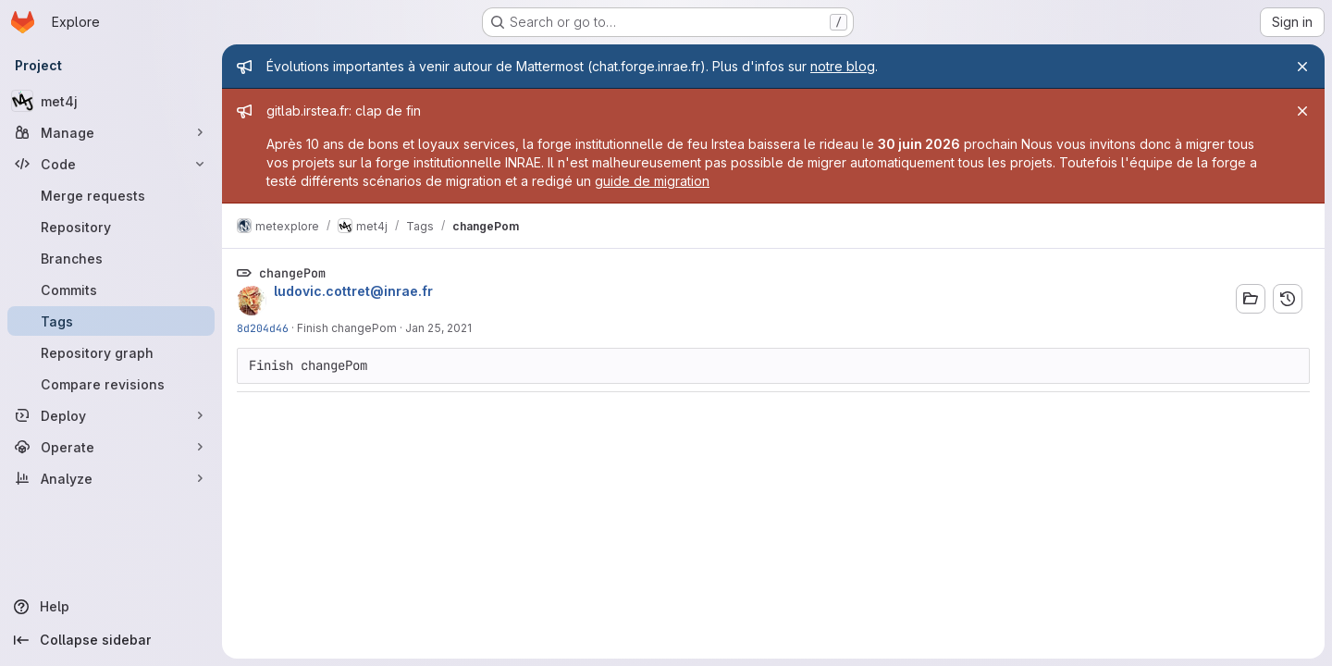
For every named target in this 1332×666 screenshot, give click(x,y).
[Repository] (111, 226)
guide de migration (652, 181)
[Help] (111, 607)
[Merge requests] (111, 195)
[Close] (1302, 67)
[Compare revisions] (111, 384)
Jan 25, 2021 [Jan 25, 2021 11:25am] (438, 328)
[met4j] (111, 101)
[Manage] (111, 132)
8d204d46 (263, 328)
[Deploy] (111, 415)
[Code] (111, 164)
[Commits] (111, 289)
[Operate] (111, 447)
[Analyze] (111, 478)
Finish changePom (347, 328)
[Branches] (111, 258)
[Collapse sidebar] (111, 640)
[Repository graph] (111, 352)
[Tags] (111, 321)
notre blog (842, 66)
